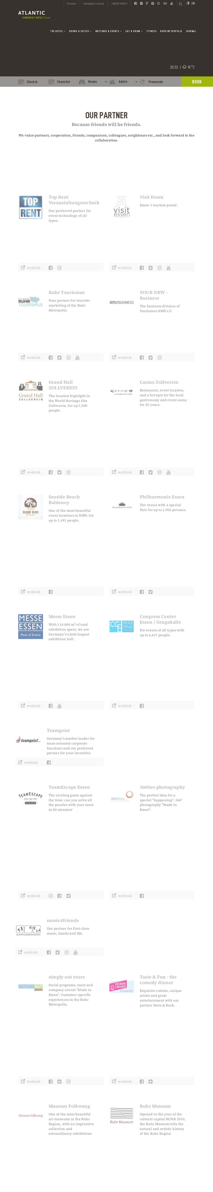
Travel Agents (171, 1093)
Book (197, 81)
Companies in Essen (175, 1115)
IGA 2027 (168, 1081)
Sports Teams (171, 1089)
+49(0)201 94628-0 (83, 1081)
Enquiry (77, 1097)
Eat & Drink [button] (134, 31)
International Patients (177, 1085)
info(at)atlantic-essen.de (34, 1109)
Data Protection (127, 1085)
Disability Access (173, 1100)
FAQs (165, 1111)
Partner (122, 1111)
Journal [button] (191, 31)
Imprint (122, 1081)
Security (167, 1104)
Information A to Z (174, 1108)
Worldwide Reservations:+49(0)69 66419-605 (86, 1107)
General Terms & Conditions (127, 1098)
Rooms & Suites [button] (80, 31)
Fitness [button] (152, 31)
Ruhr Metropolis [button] (171, 31)
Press (120, 1108)
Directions (71, 3)
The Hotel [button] (58, 31)
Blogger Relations (174, 1096)
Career (121, 1104)
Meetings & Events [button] (108, 31)
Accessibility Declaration (125, 1091)
